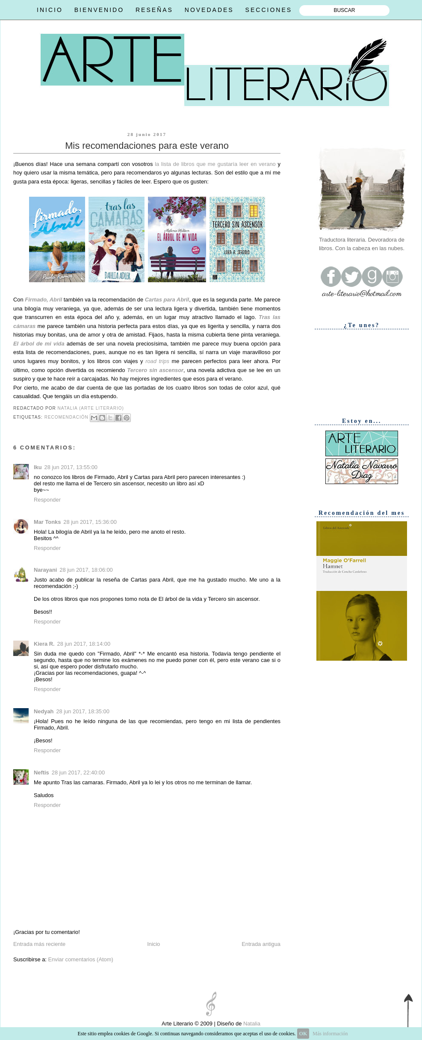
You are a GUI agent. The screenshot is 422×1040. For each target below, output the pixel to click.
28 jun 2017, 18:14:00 (83, 644)
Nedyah (43, 711)
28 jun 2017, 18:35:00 (82, 711)
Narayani (45, 570)
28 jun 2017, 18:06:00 (85, 570)
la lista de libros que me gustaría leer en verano (215, 164)
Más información (330, 1034)
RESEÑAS (154, 9)
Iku (38, 467)
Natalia (251, 1023)
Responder (47, 499)
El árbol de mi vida (39, 343)
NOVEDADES (209, 9)
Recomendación (66, 417)
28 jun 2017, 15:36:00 (89, 522)
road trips (157, 361)
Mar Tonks (47, 522)
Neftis (41, 772)
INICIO (50, 9)
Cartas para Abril (167, 299)
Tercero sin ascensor (155, 370)
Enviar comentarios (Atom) (80, 959)
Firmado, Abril (43, 299)
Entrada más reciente (39, 944)
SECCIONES (268, 9)
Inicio (153, 944)
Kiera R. (44, 644)
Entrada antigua (261, 944)
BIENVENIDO (99, 9)
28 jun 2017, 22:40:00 (78, 772)
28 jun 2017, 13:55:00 (70, 467)
